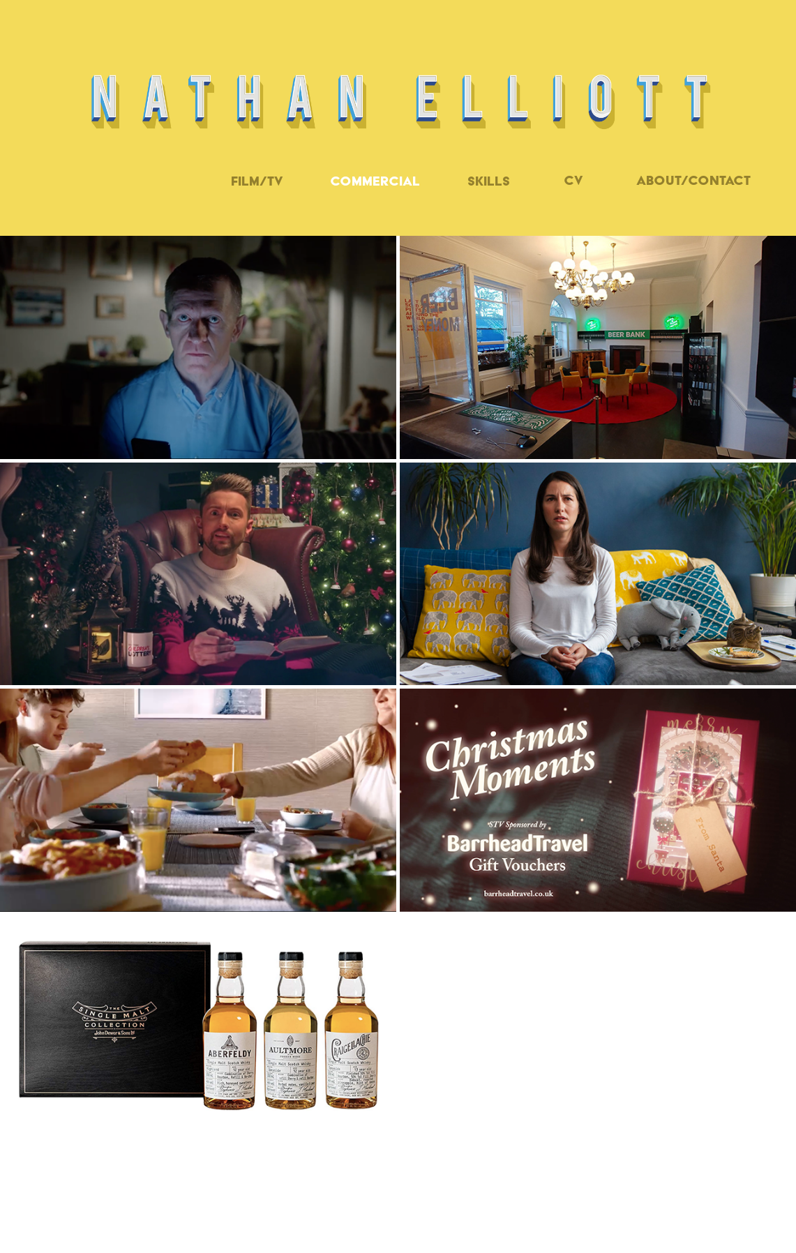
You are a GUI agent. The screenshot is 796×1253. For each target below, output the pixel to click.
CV (573, 180)
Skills (488, 181)
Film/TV (257, 181)
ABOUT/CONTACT (693, 180)
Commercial (375, 181)
